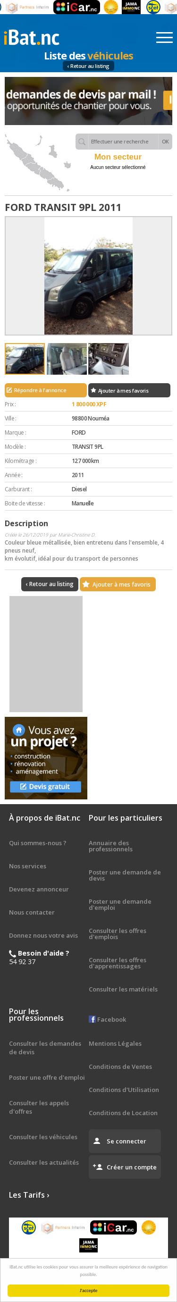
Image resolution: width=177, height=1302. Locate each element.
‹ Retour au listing (88, 65)
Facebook (107, 1019)
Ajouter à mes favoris (123, 390)
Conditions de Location (123, 1113)
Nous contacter (32, 912)
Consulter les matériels (123, 989)
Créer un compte (132, 1167)
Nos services (27, 866)
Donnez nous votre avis (43, 935)
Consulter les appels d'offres (39, 1107)
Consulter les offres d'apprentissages (117, 963)
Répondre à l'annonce (40, 390)
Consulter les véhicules (43, 1137)
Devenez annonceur (39, 889)
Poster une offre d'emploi (47, 1077)
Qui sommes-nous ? (38, 843)
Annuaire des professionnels (111, 846)
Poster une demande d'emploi (120, 904)
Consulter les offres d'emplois (117, 933)
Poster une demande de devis (125, 875)
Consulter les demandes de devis (45, 1047)
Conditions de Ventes (120, 1066)
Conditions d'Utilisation (124, 1089)
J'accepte (90, 1290)
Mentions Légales (115, 1043)
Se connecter (126, 1141)
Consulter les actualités (44, 1162)
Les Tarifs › (29, 1195)
